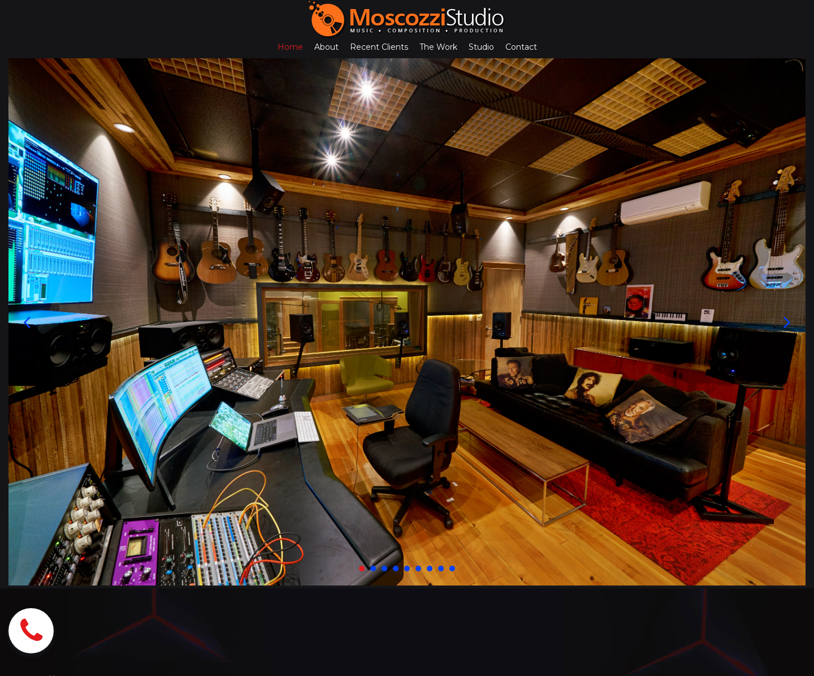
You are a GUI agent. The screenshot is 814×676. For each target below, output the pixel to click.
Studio (481, 47)
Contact (521, 47)
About (326, 47)
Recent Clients (379, 47)
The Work (438, 47)
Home (290, 47)
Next (787, 322)
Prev (27, 322)
